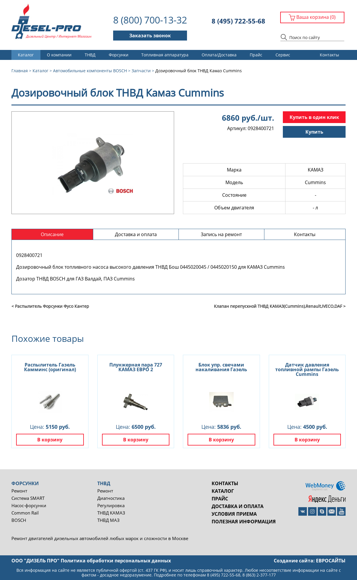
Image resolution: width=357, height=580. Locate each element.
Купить (314, 132)
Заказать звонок (150, 35)
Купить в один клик (314, 117)
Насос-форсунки (28, 505)
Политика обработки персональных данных (116, 560)
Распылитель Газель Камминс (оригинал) (50, 367)
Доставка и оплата (238, 506)
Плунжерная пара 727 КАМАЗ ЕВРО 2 (135, 367)
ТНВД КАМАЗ (111, 513)
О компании (59, 55)
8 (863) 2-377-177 (259, 575)
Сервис (283, 55)
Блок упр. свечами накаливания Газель (221, 367)
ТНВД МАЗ (108, 520)
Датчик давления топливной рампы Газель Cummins (307, 369)
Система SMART (28, 498)
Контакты (329, 55)
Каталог (26, 55)
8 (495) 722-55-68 (238, 21)
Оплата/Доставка (219, 55)
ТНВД (90, 55)
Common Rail (25, 513)
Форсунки (118, 55)
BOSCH (18, 520)
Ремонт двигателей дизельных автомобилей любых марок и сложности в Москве (99, 538)
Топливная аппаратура (164, 55)
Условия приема (234, 514)
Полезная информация (244, 521)
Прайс (256, 55)
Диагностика (111, 498)
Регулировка (111, 505)
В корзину (49, 439)
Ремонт (19, 491)
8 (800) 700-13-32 (150, 20)
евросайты (331, 560)
